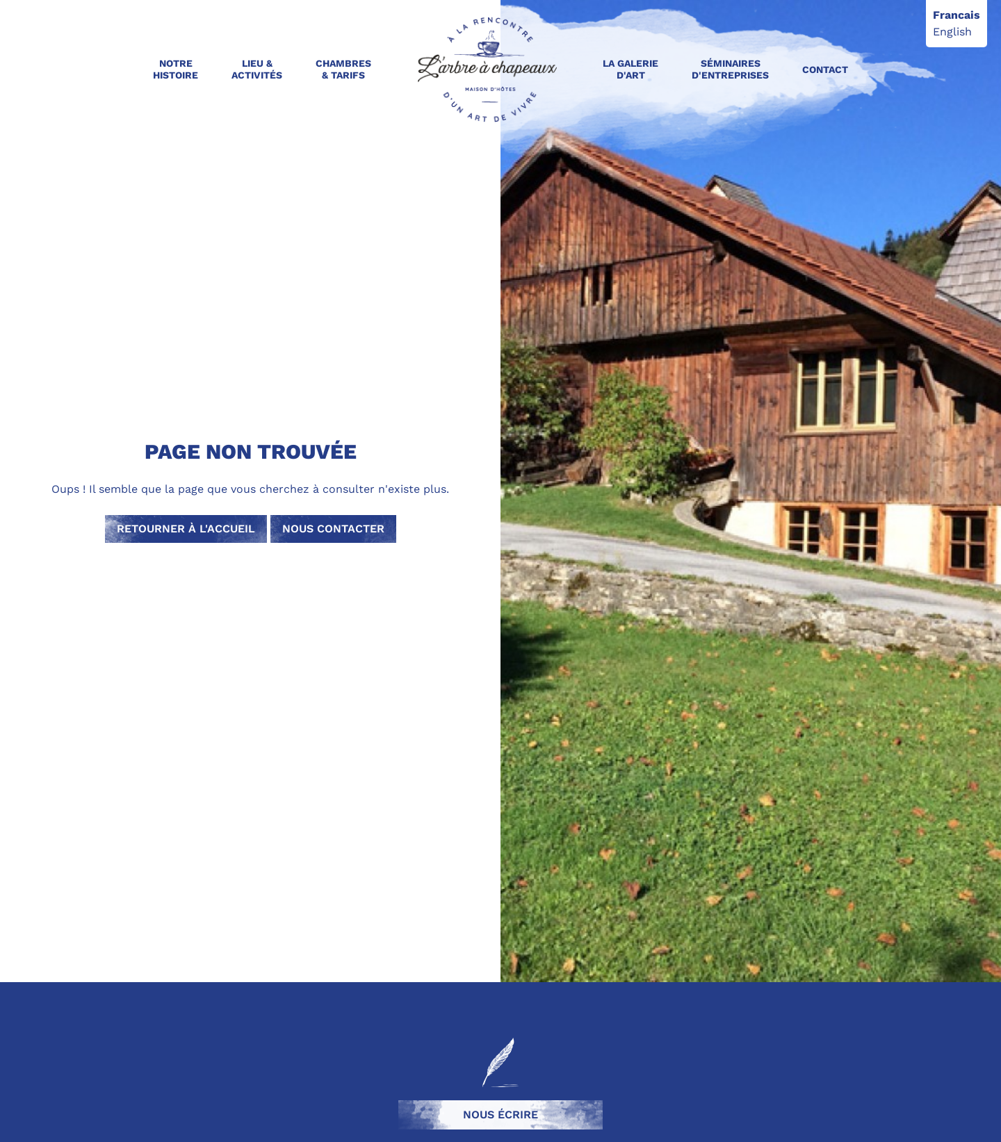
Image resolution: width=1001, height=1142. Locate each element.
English (952, 31)
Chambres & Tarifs (343, 69)
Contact (825, 69)
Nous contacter (333, 528)
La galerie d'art (630, 69)
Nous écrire (500, 1114)
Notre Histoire (175, 69)
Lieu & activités (256, 69)
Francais (956, 15)
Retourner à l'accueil (186, 528)
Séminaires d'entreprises (730, 69)
